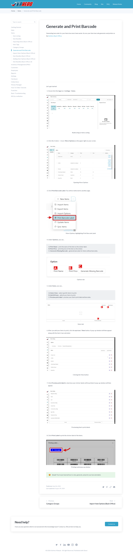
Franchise (14, 90)
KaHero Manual (56, 550)
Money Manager (16, 85)
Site (102, 4)
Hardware (14, 79)
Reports (13, 73)
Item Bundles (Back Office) (21, 56)
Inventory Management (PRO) (20, 64)
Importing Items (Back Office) (22, 41)
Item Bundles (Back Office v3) (22, 62)
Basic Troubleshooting (18, 93)
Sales (12, 30)
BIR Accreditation (17, 96)
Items (19, 11)
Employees (14, 70)
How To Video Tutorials (18, 87)
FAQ (108, 4)
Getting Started (16, 27)
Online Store (15, 82)
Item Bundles (17, 39)
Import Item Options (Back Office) (24, 53)
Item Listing (16, 36)
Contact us (111, 524)
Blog (96, 4)
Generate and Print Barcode (22, 50)
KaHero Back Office (55, 36)
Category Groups (18, 47)
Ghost (85, 550)
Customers (14, 67)
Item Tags (16, 44)
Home (79, 4)
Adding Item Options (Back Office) (24, 59)
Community (87, 4)
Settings (13, 76)
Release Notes (117, 4)
